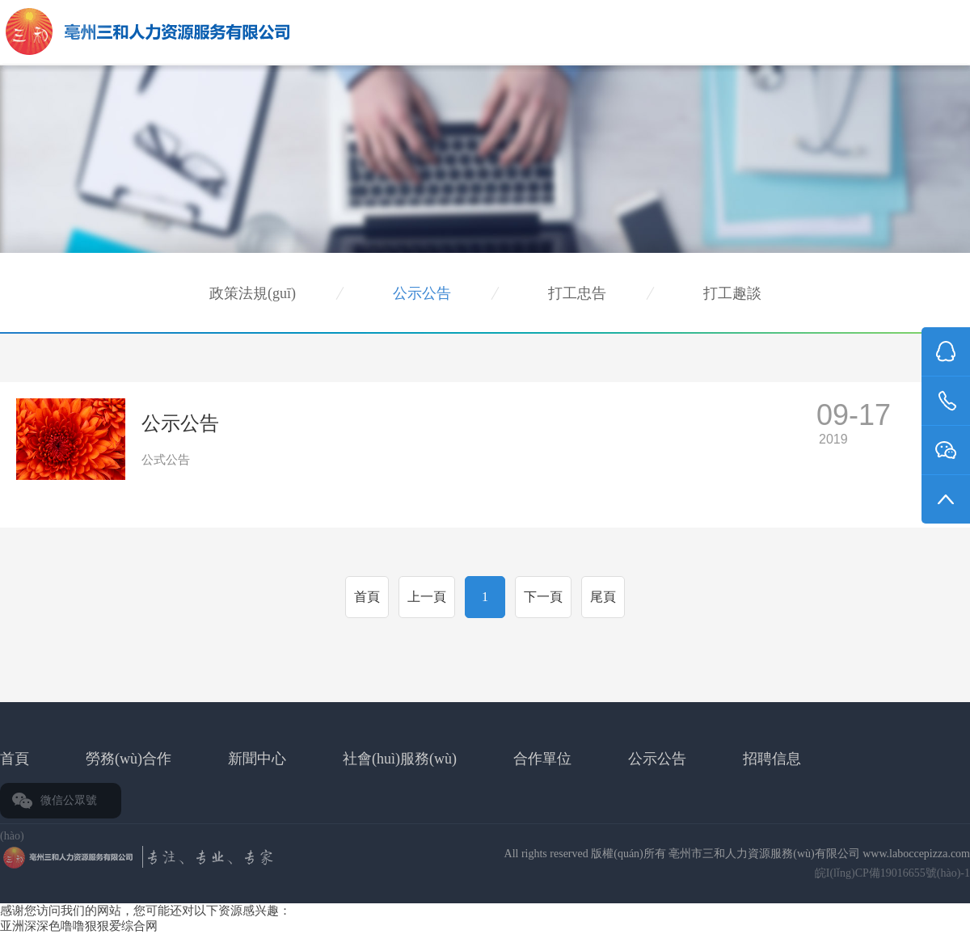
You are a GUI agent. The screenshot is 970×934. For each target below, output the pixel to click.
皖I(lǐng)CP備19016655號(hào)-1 (892, 873)
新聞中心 (257, 759)
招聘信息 (772, 759)
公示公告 (422, 293)
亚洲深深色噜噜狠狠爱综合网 (79, 925)
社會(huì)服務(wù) (400, 759)
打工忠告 (577, 293)
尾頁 (603, 597)
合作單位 (542, 759)
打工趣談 (732, 293)
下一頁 (543, 597)
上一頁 (426, 597)
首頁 (367, 597)
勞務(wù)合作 (128, 759)
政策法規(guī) (252, 293)
